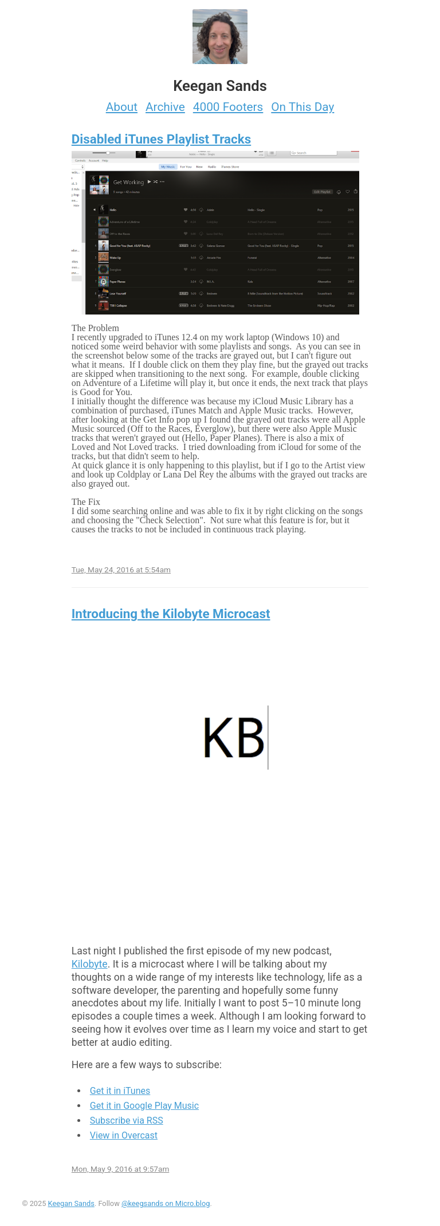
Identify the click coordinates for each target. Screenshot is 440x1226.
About (122, 107)
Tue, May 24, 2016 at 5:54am (121, 569)
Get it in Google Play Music (144, 1105)
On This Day (302, 107)
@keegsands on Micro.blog (165, 1203)
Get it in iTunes (120, 1090)
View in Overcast (124, 1135)
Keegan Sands (71, 1203)
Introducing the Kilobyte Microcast (171, 613)
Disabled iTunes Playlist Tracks (161, 139)
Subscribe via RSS (126, 1120)
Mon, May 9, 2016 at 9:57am (121, 1168)
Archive (165, 107)
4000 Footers (228, 107)
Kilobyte (90, 964)
